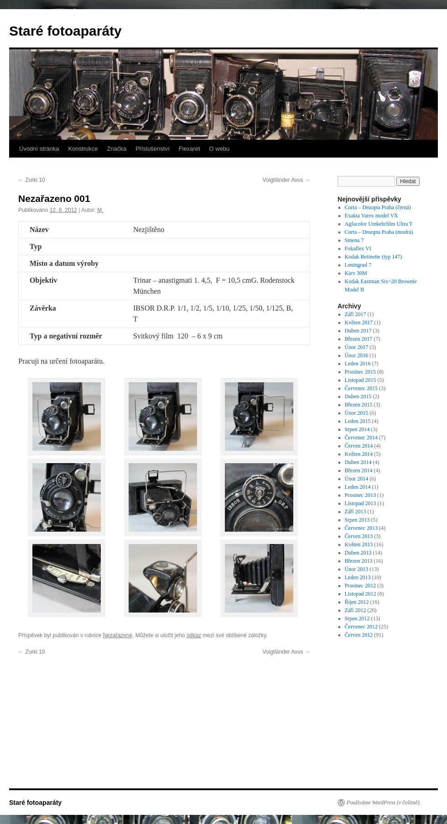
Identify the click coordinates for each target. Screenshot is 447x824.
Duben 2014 (358, 462)
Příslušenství (152, 148)
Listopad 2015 (360, 380)
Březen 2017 (359, 339)
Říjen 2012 (357, 602)
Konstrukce (83, 148)
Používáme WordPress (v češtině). (384, 802)
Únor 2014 (357, 478)
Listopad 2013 (360, 503)
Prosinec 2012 (360, 585)
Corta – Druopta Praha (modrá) (379, 232)
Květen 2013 (359, 544)
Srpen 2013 (357, 520)
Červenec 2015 (361, 388)
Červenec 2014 (361, 437)
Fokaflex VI (358, 248)
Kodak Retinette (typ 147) (373, 257)
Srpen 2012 (357, 618)
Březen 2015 (359, 404)
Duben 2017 (358, 330)
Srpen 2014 (357, 429)
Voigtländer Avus (286, 180)
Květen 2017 (359, 322)
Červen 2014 (359, 446)
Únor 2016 (357, 355)
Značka (116, 148)
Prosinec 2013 (360, 495)
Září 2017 (355, 314)
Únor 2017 (357, 347)
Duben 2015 (358, 396)
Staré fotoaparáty (65, 30)
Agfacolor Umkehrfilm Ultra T (379, 224)
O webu (219, 148)
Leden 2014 (358, 487)
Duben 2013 (358, 552)
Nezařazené (117, 635)
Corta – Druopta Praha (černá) (378, 207)
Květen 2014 (359, 454)
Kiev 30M (356, 273)
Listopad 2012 (360, 594)
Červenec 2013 (361, 528)
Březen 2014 (359, 470)
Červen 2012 (359, 635)
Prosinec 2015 (360, 372)
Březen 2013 (359, 561)
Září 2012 (355, 610)
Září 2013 (355, 511)
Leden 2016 (358, 363)
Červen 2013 (359, 536)
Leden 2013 (358, 577)
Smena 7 (354, 240)
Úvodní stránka (39, 148)
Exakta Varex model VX (371, 215)
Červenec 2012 (361, 626)
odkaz (194, 635)
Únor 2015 (357, 413)
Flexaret (189, 148)
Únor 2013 (357, 569)
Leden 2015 (358, 421)
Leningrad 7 (358, 265)
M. (100, 210)
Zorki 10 (31, 180)
